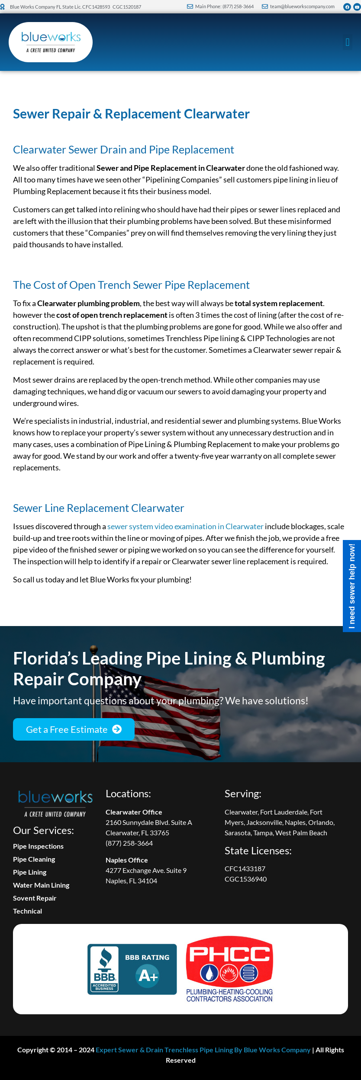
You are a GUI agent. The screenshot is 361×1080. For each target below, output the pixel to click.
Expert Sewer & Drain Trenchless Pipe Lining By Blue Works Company (203, 1049)
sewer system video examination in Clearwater (185, 526)
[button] (347, 42)
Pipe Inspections (38, 846)
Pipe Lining (29, 872)
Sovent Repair (35, 898)
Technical (27, 911)
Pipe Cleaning (34, 859)
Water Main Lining (41, 885)
